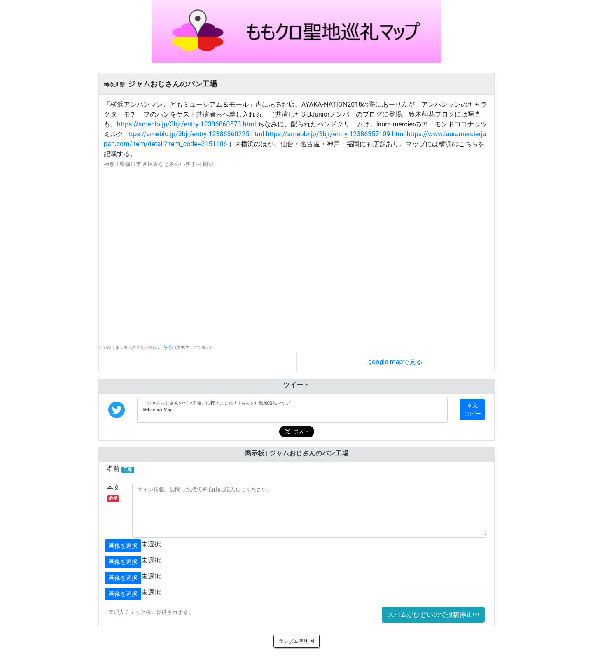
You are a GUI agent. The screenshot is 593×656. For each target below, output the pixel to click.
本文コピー (472, 409)
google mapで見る (395, 362)
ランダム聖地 (297, 641)
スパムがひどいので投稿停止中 (433, 615)
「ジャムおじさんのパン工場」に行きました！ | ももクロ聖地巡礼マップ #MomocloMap (292, 410)
